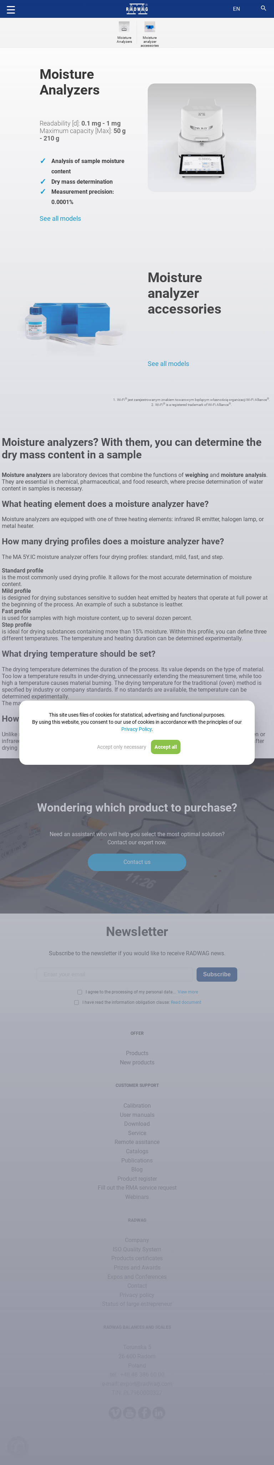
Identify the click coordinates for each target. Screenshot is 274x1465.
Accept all (165, 747)
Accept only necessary (121, 747)
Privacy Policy (136, 729)
